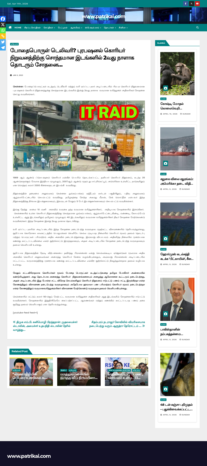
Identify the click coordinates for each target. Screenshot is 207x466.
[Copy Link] (3, 36)
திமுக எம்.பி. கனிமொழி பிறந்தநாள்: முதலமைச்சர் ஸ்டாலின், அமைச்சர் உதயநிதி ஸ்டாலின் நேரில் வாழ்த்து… (45, 326)
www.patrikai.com (103, 16)
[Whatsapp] (3, 30)
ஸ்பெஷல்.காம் (92, 27)
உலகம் (163, 99)
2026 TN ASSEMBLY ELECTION (119, 370)
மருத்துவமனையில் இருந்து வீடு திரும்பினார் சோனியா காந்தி (78, 377)
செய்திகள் (49, 27)
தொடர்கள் (109, 27)
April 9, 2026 (170, 189)
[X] (3, 24)
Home (18, 27)
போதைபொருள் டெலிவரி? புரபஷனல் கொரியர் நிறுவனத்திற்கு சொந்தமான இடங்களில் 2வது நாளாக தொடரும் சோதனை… (72, 57)
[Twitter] (3, 42)
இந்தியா (63, 370)
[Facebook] (3, 19)
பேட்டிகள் (63, 27)
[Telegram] (3, 47)
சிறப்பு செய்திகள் (32, 27)
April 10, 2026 (170, 114)
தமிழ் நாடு (14, 44)
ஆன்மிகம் (75, 27)
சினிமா (122, 27)
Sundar (185, 114)
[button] (197, 27)
